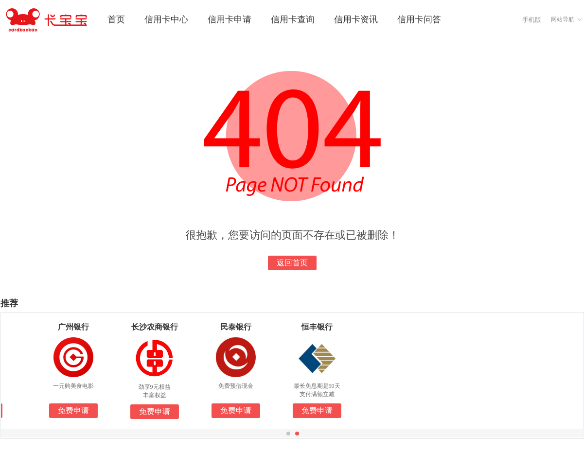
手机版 (531, 19)
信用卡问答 (419, 19)
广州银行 (82, 327)
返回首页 (292, 263)
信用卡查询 (293, 19)
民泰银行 (245, 327)
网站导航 (562, 19)
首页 (116, 19)
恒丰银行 (326, 327)
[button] (288, 433)
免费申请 (82, 410)
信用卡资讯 (356, 19)
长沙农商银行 (164, 327)
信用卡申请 (229, 19)
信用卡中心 (166, 19)
